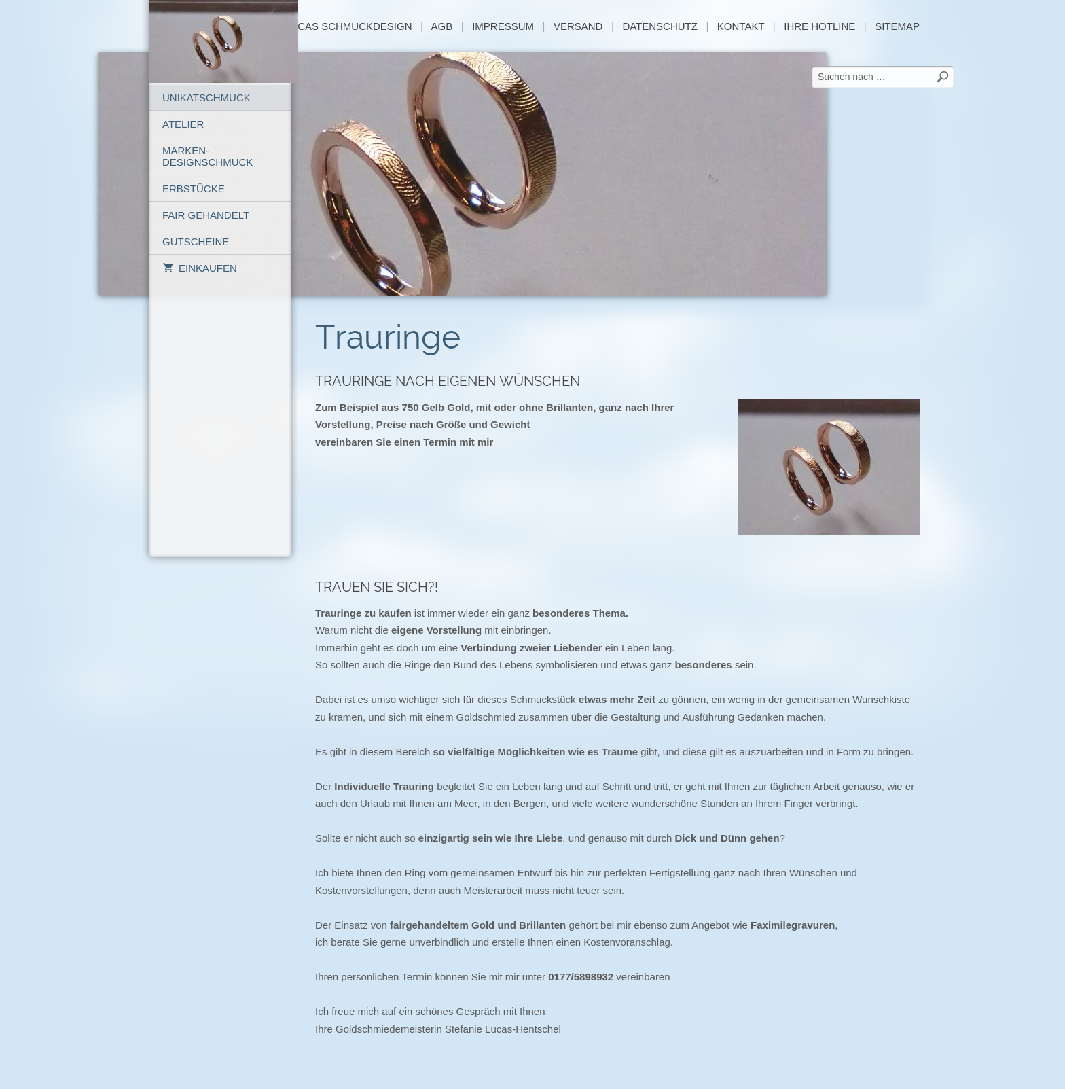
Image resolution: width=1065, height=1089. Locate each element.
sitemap (897, 26)
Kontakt (740, 26)
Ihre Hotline (819, 26)
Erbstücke (193, 188)
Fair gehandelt (205, 215)
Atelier (183, 124)
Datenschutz (660, 26)
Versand (578, 26)
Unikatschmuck (206, 97)
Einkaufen (199, 268)
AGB (442, 26)
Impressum (503, 26)
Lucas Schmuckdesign (350, 26)
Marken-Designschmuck (207, 156)
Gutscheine (195, 241)
